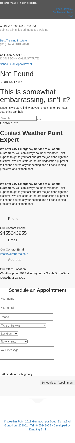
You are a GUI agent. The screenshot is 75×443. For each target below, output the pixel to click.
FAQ (70, 15)
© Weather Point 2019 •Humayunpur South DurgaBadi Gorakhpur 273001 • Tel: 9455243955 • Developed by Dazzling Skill (37, 425)
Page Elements (64, 9)
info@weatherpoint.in (14, 254)
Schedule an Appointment (16, 64)
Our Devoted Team (63, 12)
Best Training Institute (13, 40)
